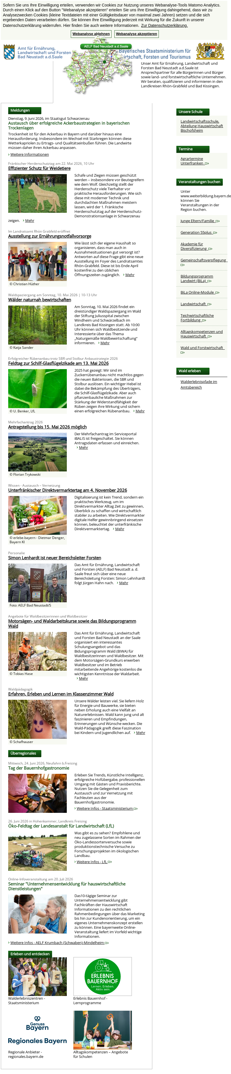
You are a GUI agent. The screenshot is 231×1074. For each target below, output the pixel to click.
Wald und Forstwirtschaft (203, 349)
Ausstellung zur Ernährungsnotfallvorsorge (49, 236)
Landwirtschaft (196, 303)
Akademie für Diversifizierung (196, 246)
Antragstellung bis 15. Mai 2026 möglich (47, 427)
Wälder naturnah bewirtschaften (39, 299)
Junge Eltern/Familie (200, 220)
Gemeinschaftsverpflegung (204, 261)
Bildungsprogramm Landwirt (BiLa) (197, 278)
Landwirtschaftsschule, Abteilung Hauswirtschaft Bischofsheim (202, 126)
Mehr (29, 220)
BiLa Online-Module (200, 292)
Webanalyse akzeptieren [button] (136, 34)
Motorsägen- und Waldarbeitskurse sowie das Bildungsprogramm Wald (72, 623)
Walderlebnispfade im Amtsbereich (199, 384)
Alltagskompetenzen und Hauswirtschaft (202, 334)
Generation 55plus (199, 232)
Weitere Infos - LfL (94, 861)
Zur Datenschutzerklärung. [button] (164, 25)
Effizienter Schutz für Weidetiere (39, 168)
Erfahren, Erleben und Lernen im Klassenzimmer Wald (61, 694)
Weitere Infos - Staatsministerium (107, 808)
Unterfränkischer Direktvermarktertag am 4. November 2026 (67, 490)
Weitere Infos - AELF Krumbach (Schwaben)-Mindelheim (59, 942)
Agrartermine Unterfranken (195, 161)
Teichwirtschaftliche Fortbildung (197, 317)
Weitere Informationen (29, 154)
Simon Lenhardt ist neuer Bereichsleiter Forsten (54, 557)
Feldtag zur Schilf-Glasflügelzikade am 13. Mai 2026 (58, 363)
